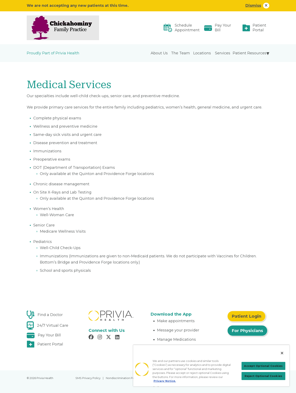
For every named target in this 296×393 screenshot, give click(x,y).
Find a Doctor (50, 315)
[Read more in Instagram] (100, 337)
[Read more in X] (109, 337)
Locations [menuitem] (202, 53)
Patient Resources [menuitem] (249, 53)
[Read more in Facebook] (92, 337)
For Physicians (247, 330)
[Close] (282, 353)
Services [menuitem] (222, 53)
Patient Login (246, 316)
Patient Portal (259, 27)
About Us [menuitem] (159, 53)
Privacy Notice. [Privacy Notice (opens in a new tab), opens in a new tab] (165, 381)
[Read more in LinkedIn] (118, 337)
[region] (211, 365)
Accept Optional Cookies (263, 365)
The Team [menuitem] (180, 53)
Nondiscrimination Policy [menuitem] (122, 378)
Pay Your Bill (223, 27)
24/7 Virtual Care (52, 325)
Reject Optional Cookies (263, 376)
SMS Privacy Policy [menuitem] (88, 378)
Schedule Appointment (187, 27)
